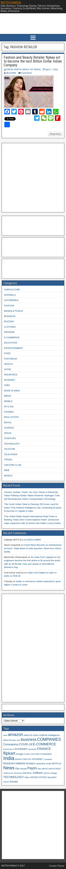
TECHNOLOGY (12, 443)
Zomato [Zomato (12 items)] (14, 781)
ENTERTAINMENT (13, 348)
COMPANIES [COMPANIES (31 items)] (49, 739)
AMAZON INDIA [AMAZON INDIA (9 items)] (31, 735)
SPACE (7, 433)
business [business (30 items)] (28, 739)
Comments (26, 73)
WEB (6, 470)
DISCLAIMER (34, 539)
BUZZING (11, 73)
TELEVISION (10, 454)
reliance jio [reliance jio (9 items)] (8, 773)
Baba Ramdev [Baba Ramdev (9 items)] (9, 740)
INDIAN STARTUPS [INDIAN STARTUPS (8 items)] (23, 759)
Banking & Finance (13, 311)
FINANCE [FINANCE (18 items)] (44, 749)
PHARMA (9, 412)
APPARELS (10, 295)
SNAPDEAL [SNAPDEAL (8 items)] (27, 773)
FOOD (7, 353)
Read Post (55, 134)
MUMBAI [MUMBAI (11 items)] (30, 763)
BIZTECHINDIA (11, 3)
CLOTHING (10, 327)
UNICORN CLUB (12, 465)
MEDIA (7, 396)
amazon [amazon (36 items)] (15, 734)
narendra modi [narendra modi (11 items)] (43, 763)
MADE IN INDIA (12, 390)
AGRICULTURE (12, 289)
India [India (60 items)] (8, 758)
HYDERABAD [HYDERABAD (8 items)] (46, 754)
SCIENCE (9, 427)
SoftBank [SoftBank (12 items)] (38, 772)
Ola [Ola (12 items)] (17, 768)
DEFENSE (9, 332)
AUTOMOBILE (11, 300)
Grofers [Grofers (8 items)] (27, 754)
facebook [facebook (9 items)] (32, 749)
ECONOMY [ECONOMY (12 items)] (21, 749)
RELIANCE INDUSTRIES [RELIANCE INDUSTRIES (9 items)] (49, 768)
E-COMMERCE (12, 337)
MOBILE (8, 401)
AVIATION (9, 305)
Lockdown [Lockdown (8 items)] (48, 759)
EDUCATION (10, 342)
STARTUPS (10, 438)
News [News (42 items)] (8, 767)
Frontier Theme (56, 865)
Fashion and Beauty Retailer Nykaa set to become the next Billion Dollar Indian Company (33, 61)
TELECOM (9, 449)
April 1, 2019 (51, 69)
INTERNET (9, 380)
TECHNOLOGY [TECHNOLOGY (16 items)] (13, 777)
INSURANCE (10, 374)
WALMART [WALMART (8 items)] (52, 777)
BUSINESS (9, 316)
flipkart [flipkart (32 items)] (9, 753)
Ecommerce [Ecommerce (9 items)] (8, 749)
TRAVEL (8, 459)
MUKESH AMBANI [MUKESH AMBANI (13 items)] (14, 763)
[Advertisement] (32, 177)
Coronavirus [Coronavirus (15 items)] (10, 744)
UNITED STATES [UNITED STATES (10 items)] (38, 777)
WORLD (8, 475)
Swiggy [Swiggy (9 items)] (54, 773)
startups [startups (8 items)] (46, 773)
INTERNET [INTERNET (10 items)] (37, 759)
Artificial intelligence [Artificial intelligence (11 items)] (49, 735)
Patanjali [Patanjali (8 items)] (23, 769)
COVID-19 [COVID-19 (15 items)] (25, 744)
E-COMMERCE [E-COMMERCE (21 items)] (44, 744)
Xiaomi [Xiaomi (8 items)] (6, 782)
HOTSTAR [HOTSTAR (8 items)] (35, 754)
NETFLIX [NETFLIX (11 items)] (56, 763)
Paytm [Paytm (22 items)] (32, 768)
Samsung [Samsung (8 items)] (18, 773)
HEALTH (8, 364)
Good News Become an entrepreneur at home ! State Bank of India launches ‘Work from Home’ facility (33, 548)
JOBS (7, 385)
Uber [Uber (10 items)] (26, 777)
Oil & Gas (9, 406)
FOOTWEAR (10, 358)
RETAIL (8, 422)
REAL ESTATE (11, 417)
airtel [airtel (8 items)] (5, 735)
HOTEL (7, 369)
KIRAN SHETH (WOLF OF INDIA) (23, 69)
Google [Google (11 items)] (19, 754)
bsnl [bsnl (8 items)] (18, 740)
